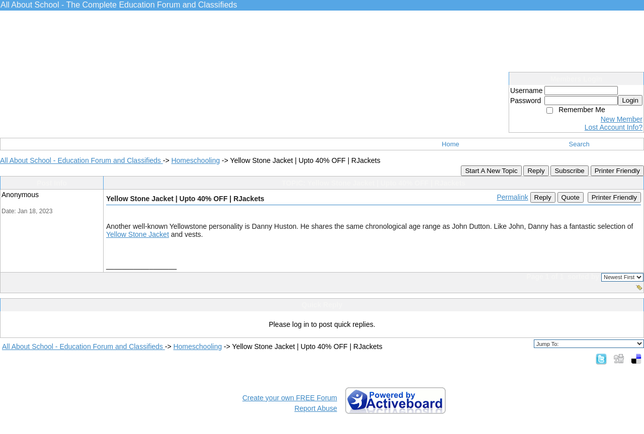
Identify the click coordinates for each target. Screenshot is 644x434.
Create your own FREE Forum (290, 398)
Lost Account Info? (613, 127)
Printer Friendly (617, 171)
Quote (570, 197)
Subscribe (569, 171)
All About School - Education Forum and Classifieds (81, 160)
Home (450, 144)
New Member (621, 119)
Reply (535, 171)
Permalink (512, 197)
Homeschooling (195, 160)
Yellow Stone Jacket (137, 234)
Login (630, 100)
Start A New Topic (491, 171)
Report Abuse (315, 408)
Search (579, 144)
